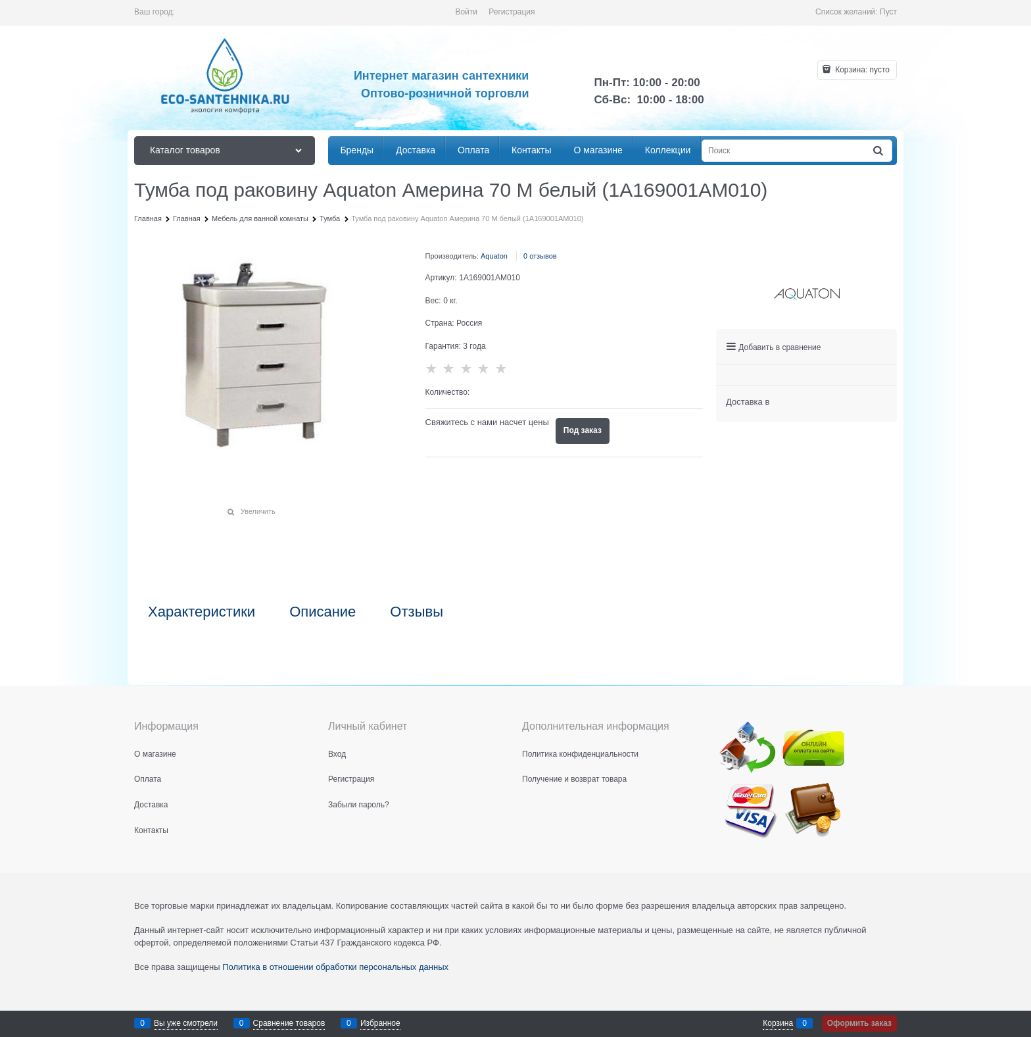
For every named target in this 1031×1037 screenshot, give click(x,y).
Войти (466, 11)
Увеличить (258, 511)
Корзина (778, 1023)
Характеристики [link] (201, 612)
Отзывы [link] (416, 612)
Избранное (380, 1023)
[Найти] (879, 151)
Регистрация (512, 11)
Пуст (888, 11)
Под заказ (582, 430)
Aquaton (494, 256)
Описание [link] (322, 612)
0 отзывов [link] (540, 256)
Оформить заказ (859, 1023)
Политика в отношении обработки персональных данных (335, 967)
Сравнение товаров (289, 1023)
